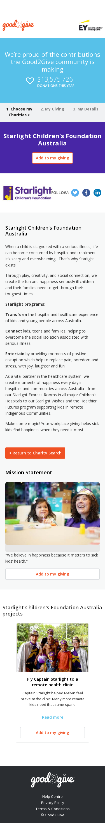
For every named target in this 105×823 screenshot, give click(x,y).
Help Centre (52, 796)
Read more (52, 717)
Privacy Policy (52, 802)
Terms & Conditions (53, 808)
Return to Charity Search (35, 453)
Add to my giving (52, 158)
